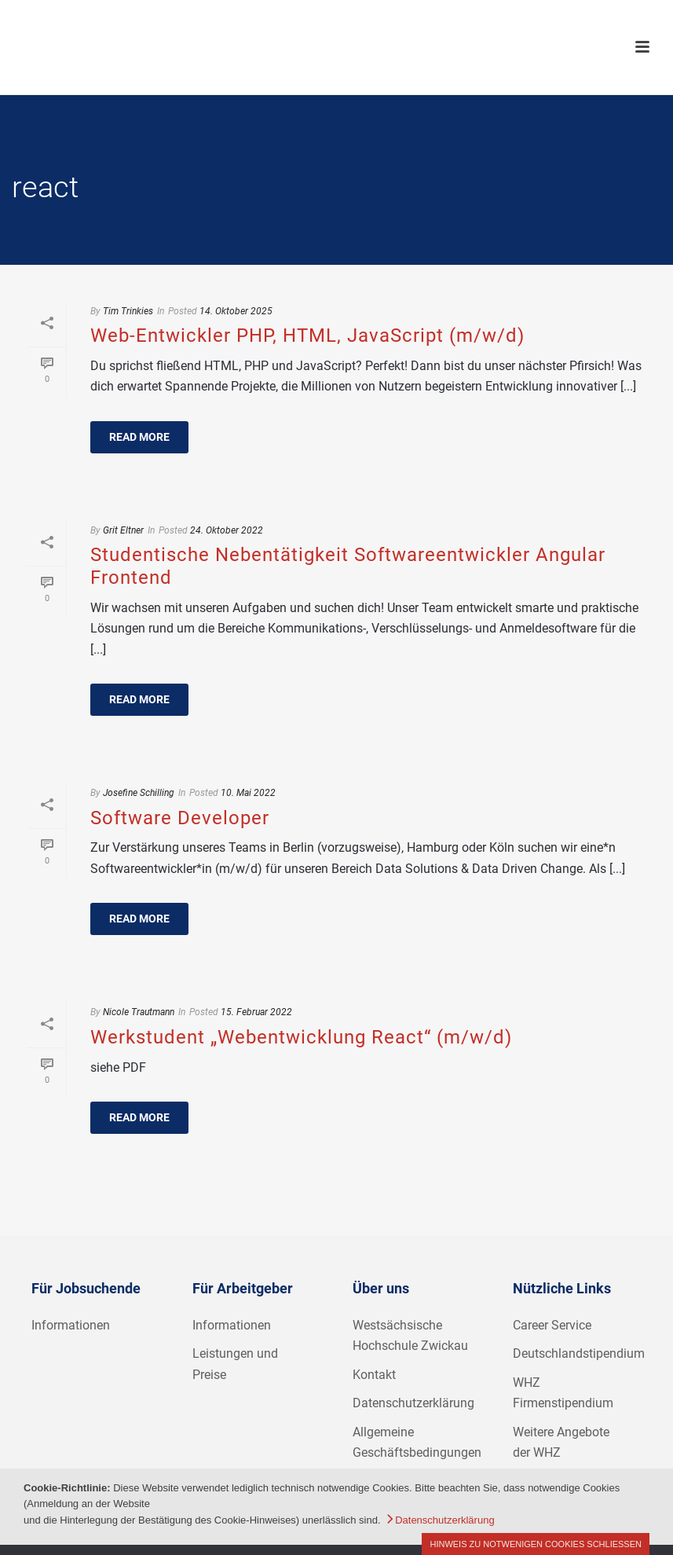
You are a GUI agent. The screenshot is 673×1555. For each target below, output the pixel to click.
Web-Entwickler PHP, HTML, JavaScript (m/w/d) (307, 336)
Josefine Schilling (138, 792)
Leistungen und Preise (235, 1364)
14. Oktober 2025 (235, 311)
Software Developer (179, 818)
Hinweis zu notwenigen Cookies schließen (536, 1544)
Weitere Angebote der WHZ (561, 1443)
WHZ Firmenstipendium (563, 1393)
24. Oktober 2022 (226, 530)
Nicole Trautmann (138, 1012)
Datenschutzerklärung (413, 1402)
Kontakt (374, 1374)
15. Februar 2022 (256, 1012)
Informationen (70, 1325)
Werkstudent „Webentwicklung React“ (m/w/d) (301, 1037)
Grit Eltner (123, 530)
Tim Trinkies (128, 311)
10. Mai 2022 (248, 792)
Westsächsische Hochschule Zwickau (410, 1336)
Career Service (552, 1325)
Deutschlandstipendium (579, 1353)
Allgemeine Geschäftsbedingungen (417, 1443)
